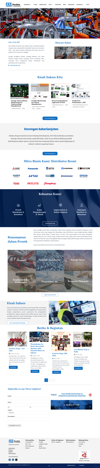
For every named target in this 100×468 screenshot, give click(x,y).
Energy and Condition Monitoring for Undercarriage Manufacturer (19, 103)
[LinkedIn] (13, 460)
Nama (10, 402)
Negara (10, 410)
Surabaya (11, 450)
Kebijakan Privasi (71, 465)
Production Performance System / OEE (80, 104)
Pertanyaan (82, 442)
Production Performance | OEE (79, 101)
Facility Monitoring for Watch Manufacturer (39, 102)
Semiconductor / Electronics (78, 106)
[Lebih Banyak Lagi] (8, 65)
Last (30, 407)
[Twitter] (16, 460)
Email (10, 396)
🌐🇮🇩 (88, 4)
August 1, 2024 (36, 355)
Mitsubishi (38, 108)
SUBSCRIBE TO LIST (14, 425)
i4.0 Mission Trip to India (81, 350)
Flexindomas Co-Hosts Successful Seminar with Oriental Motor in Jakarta (37, 348)
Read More (13, 367)
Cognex (53, 106)
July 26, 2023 (79, 354)
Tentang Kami (27, 4)
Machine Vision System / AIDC (57, 104)
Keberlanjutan (71, 4)
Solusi (51, 4)
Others (23, 108)
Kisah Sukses (58, 4)
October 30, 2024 (14, 353)
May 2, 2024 (57, 358)
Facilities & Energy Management (38, 106)
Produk (35, 4)
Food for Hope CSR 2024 (59, 354)
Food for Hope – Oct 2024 (17, 349)
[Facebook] (10, 460)
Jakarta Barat (12, 448)
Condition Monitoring (16, 108)
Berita (64, 4)
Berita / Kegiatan (56, 442)
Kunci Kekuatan (29, 446)
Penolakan (81, 465)
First (9, 407)
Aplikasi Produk (42, 4)
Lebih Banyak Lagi (15, 65)
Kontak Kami (80, 4)
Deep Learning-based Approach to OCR (59, 101)
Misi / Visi (28, 444)
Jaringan (81, 444)
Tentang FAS (29, 442)
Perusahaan (11, 416)
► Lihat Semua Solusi (72, 52)
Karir (80, 446)
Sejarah (27, 448)
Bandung (11, 451)
